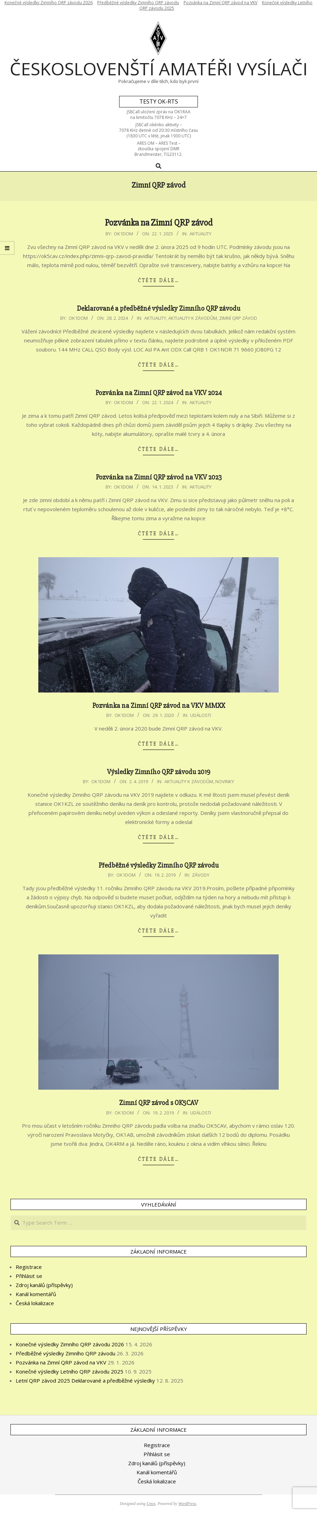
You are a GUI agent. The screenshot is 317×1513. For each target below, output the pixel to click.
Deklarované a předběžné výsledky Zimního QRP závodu (158, 308)
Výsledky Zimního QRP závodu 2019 (158, 771)
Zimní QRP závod (238, 318)
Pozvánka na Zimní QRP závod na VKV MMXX (158, 705)
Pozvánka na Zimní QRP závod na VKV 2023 (159, 477)
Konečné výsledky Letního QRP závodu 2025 (69, 1371)
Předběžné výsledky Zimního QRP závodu (159, 865)
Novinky (224, 781)
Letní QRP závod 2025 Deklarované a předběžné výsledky (85, 1380)
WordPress (187, 1503)
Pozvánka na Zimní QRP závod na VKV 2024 (158, 392)
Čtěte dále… (158, 280)
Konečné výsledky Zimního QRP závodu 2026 (70, 1344)
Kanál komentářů (36, 1294)
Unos (151, 1503)
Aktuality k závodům (192, 318)
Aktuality (200, 233)
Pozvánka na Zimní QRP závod (158, 222)
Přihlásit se (29, 1275)
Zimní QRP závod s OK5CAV (158, 1102)
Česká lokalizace (35, 1303)
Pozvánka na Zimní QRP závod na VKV (61, 1362)
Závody (200, 875)
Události (200, 715)
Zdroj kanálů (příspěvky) (44, 1284)
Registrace (29, 1266)
